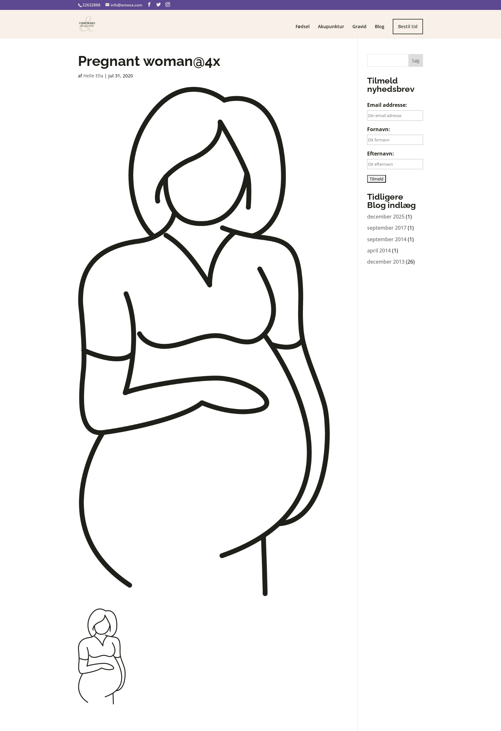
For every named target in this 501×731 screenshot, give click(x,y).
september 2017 (386, 227)
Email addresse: (387, 104)
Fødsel (303, 26)
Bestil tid (408, 26)
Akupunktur (331, 26)
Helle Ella (93, 76)
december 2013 (386, 261)
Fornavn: (378, 129)
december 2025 (386, 216)
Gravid (359, 26)
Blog (379, 26)
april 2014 (379, 250)
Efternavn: (380, 153)
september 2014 (386, 239)
